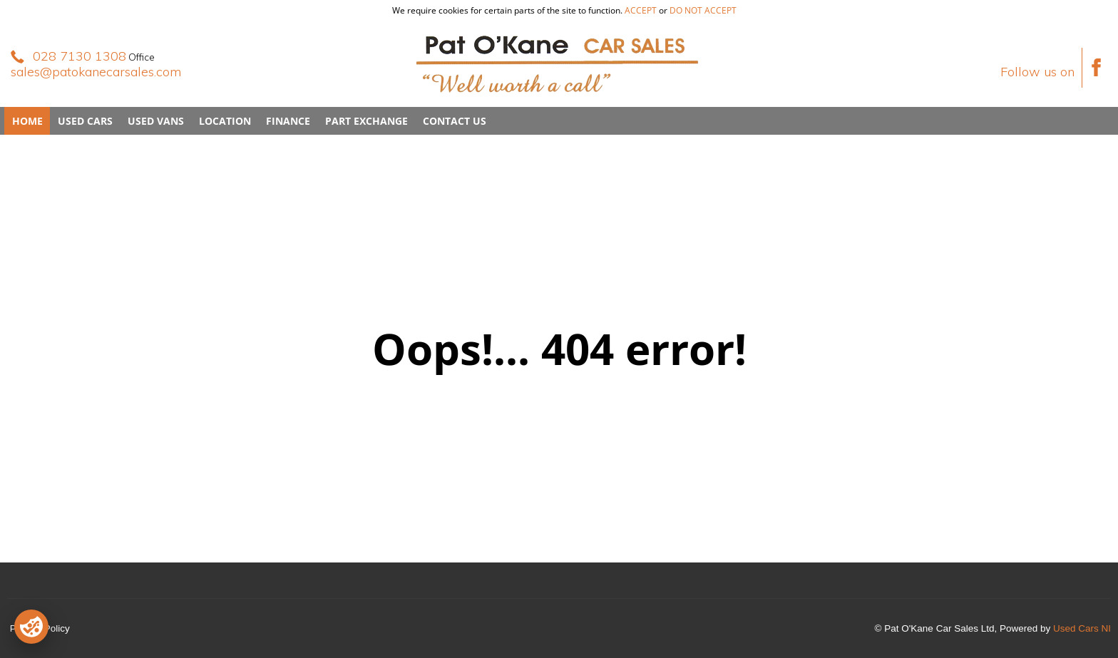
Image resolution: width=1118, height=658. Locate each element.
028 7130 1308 (79, 56)
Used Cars (85, 121)
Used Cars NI (1082, 628)
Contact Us (454, 121)
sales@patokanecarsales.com (96, 71)
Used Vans (156, 121)
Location (225, 121)
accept (641, 10)
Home (27, 121)
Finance (288, 121)
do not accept (703, 10)
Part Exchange (366, 121)
